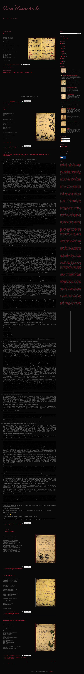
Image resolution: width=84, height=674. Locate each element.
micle (66, 240)
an (66, 170)
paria (68, 257)
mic (63, 240)
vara (76, 301)
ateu (71, 173)
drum (67, 201)
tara (60, 295)
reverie (74, 275)
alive (79, 167)
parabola (61, 257)
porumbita (78, 266)
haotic (64, 216)
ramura (62, 273)
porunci (61, 267)
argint (79, 171)
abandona (78, 163)
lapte (67, 228)
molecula (72, 242)
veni (72, 302)
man (80, 234)
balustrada (79, 174)
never (80, 247)
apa (61, 171)
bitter (62, 177)
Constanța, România (10, 67)
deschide (70, 196)
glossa (10, 102)
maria (61, 236)
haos (61, 216)
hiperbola (73, 217)
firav (64, 208)
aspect (75, 172)
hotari (77, 217)
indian (61, 222)
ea (67, 202)
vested (67, 303)
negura (75, 246)
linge (64, 230)
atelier (68, 173)
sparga (80, 288)
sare (71, 280)
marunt (79, 236)
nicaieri (62, 248)
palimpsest (72, 255)
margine (78, 235)
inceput (67, 221)
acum (73, 165)
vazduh (80, 301)
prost (79, 269)
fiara (80, 207)
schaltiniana (65, 281)
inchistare (78, 221)
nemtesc (78, 246)
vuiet (66, 305)
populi (64, 266)
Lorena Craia (65, 38)
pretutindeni (79, 267)
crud (64, 192)
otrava (79, 254)
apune (76, 171)
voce (76, 304)
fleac (71, 208)
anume (80, 170)
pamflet (67, 256)
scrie (76, 281)
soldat (62, 287)
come (71, 187)
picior (62, 262)
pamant (80, 255)
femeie (71, 207)
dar (60, 194)
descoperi (78, 196)
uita (73, 298)
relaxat (79, 274)
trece (23, 102)
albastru (68, 167)
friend (70, 209)
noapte (61, 249)
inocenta (75, 223)
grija (63, 215)
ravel (62, 274)
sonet (21, 568)
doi (67, 200)
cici (6, 147)
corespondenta (72, 189)
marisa (64, 236)
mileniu (18, 102)
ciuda (70, 186)
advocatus (67, 166)
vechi (62, 302)
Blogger (51, 671)
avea (80, 173)
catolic (7, 657)
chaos (61, 185)
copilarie (67, 189)
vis (68, 304)
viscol (71, 304)
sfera (70, 283)
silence (61, 284)
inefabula (75, 222)
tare (63, 295)
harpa (70, 216)
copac (61, 189)
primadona (68, 268)
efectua (61, 203)
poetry (62, 265)
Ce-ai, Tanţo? (69, 115)
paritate (71, 257)
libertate (75, 229)
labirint (61, 228)
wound (72, 305)
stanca (75, 289)
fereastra (74, 207)
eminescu (72, 203)
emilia (10, 613)
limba (79, 229)
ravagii (80, 273)
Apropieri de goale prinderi (72, 87)
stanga (61, 290)
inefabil (71, 222)
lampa (64, 228)
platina (79, 262)
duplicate (62, 202)
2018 (62, 58)
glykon (80, 213)
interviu (10, 524)
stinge (79, 290)
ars (60, 172)
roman (70, 276)
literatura (15, 102)
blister (72, 177)
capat (67, 181)
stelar (70, 290)
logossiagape (16, 524)
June (63, 48)
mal (74, 234)
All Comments (64, 140)
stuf (76, 291)
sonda (80, 287)
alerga (72, 167)
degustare (64, 195)
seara (69, 282)
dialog (62, 199)
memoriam (68, 239)
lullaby (68, 233)
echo (73, 202)
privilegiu (78, 268)
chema (64, 185)
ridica (61, 276)
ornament (75, 254)
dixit (60, 200)
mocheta (65, 242)
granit (73, 214)
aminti (61, 170)
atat (65, 173)
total (63, 297)
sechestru (72, 282)
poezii (15, 147)
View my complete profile (64, 148)
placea (68, 262)
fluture (78, 208)
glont (61, 213)
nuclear (77, 250)
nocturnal (75, 249)
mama (77, 234)
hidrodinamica (66, 217)
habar (76, 215)
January (64, 56)
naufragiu (61, 246)
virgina (65, 304)
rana (65, 273)
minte (62, 241)
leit (63, 229)
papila (75, 256)
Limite (68, 68)
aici (80, 166)
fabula (65, 206)
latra (72, 228)
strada (61, 291)
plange (75, 262)
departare (62, 196)
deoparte (79, 195)
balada (7, 613)
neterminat (73, 247)
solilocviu (65, 287)
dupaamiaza (79, 201)
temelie (79, 295)
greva (61, 215)
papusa (78, 256)
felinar (68, 207)
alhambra (75, 167)
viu (73, 304)
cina (60, 186)
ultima (79, 298)
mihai (71, 240)
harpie (73, 216)
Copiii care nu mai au (71, 108)
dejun (68, 195)
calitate (65, 180)
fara (74, 206)
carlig (79, 181)
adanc (76, 165)
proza (71, 270)
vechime (65, 302)
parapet (65, 257)
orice (68, 254)
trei (63, 298)
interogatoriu (74, 224)
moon (75, 242)
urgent (65, 301)
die (67, 199)
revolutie (78, 275)
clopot (76, 186)
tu (68, 298)
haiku (79, 215)
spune (65, 289)
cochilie (61, 187)
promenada (65, 269)
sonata (77, 287)
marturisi (75, 236)
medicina (61, 239)
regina (75, 274)
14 (62, 163)
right (63, 276)
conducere (65, 188)
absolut (70, 164)
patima (80, 257)
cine (65, 186)
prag (71, 267)
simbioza (70, 284)
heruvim (61, 217)
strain (64, 291)
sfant (64, 283)
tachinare (61, 294)
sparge (62, 289)
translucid (72, 297)
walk (69, 305)
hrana (80, 217)
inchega (71, 221)
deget (61, 195)
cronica (61, 192)
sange (62, 280)
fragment (65, 209)
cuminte (80, 192)
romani (73, 276)
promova (70, 269)
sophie (66, 288)
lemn (66, 229)
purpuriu (61, 272)
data (63, 194)
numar (80, 250)
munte (76, 243)
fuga (79, 209)
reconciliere (71, 274)
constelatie (70, 188)
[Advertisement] (64, 331)
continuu (78, 188)
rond (80, 276)
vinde (77, 303)
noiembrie (61, 250)
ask (72, 172)
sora (69, 288)
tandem (73, 294)
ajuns (62, 167)
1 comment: (18, 64)
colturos (68, 187)
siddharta (73, 283)
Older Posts (53, 661)
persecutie (62, 261)
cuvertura (76, 193)
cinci (63, 186)
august (77, 173)
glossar (12, 102)
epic (79, 203)
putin (64, 272)
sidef (79, 283)
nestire (69, 247)
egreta (65, 203)
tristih (66, 298)
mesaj (72, 239)
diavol (65, 199)
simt (77, 284)
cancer (76, 180)
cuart (69, 192)
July (63, 44)
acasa (61, 165)
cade (64, 179)
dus (65, 202)
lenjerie (69, 229)
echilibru (70, 202)
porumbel (74, 266)
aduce (63, 166)
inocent (71, 223)
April (63, 51)
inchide (75, 221)
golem (67, 214)
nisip (79, 248)
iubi (79, 225)
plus (69, 263)
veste (63, 303)
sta (68, 289)
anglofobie (72, 170)
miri (75, 241)
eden (79, 202)
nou (71, 250)
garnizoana (67, 210)
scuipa (21, 657)
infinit (79, 222)
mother (70, 243)
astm (61, 173)
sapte (65, 280)
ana (68, 170)
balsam (75, 174)
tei (75, 295)
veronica (78, 302)
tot (61, 297)
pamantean (63, 256)
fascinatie (78, 206)
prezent (62, 268)
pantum (71, 256)
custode (69, 193)
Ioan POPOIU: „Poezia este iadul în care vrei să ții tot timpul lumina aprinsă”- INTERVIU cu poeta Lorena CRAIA (71, 102)
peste (66, 261)
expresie (61, 206)
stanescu (78, 289)
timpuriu (73, 296)
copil (64, 189)
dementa (71, 195)
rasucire (76, 273)
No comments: (18, 566)
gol (64, 214)
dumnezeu (74, 201)
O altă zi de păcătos (70, 94)
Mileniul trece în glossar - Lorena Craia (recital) (17, 72)
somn (69, 287)
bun (73, 178)
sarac (68, 280)
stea (67, 290)
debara (69, 194)
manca (13, 657)
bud (71, 178)
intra (63, 225)
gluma (76, 213)
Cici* (4, 109)
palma (76, 255)
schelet (69, 281)
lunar (80, 233)
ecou (76, 202)
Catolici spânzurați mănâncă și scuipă (14, 620)
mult (73, 243)
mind (77, 240)
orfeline (65, 254)
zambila (75, 305)
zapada (79, 305)
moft (68, 242)
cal (69, 179)
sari (73, 280)
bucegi (76, 177)
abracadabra (62, 164)
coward (80, 189)
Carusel (5, 34)
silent (64, 284)
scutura (65, 282)
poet (80, 263)
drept (64, 201)
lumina (74, 233)
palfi (69, 255)
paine (63, 255)
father (61, 207)
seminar (80, 282)
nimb (65, 248)
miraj (73, 241)
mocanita (61, 242)
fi (77, 207)
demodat (75, 195)
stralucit (67, 291)
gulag (69, 215)
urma (70, 301)
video (25, 102)
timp (67, 296)
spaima (72, 288)
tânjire (76, 294)
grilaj (66, 215)
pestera (69, 261)
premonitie (74, 267)
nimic (72, 248)
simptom (74, 284)
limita (61, 230)
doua (76, 200)
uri (67, 301)
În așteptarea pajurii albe (71, 121)
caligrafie (61, 180)
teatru (73, 295)
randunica (68, 273)
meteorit (78, 239)
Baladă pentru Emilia (9, 575)
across (70, 165)
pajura (67, 255)
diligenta (70, 199)
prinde (72, 268)
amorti (64, 170)
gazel (79, 210)
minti (64, 241)
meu (61, 240)
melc (64, 239)
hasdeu (76, 216)
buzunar (61, 179)
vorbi (61, 305)
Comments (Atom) (11, 663)
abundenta (78, 164)
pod (74, 263)
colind (64, 187)
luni (61, 234)
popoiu (20, 524)
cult (76, 192)
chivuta (70, 185)
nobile (68, 249)
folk (80, 208)
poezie (12, 147)
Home (27, 661)
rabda (71, 272)
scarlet (61, 281)
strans (71, 291)
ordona (62, 254)
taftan (65, 294)
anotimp (76, 170)
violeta (62, 304)
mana (62, 235)
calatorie (72, 179)
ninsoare (75, 248)
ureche (62, 301)
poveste (65, 267)
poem (77, 263)
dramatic (61, 201)
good (70, 214)
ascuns (69, 172)
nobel (65, 249)
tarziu (66, 295)
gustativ (72, 215)
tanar (70, 294)
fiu (69, 208)
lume (71, 233)
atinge (74, 173)
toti (66, 297)
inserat (79, 223)
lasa (70, 228)
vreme (64, 305)
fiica (61, 208)
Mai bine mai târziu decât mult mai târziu (70, 75)
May (63, 50)
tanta (79, 294)
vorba (79, 304)
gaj (60, 210)
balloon (72, 174)
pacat (61, 255)
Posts (62, 138)
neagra (65, 246)
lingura (68, 230)
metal (75, 239)
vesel (61, 303)
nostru (68, 250)
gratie (76, 214)
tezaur (61, 296)
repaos (67, 275)
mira (70, 241)
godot (62, 214)
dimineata (74, 199)
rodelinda (66, 276)
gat (75, 210)
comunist (78, 187)
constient (74, 188)
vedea (69, 302)
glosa (7, 102)
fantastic (71, 206)
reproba (70, 275)
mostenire (66, 243)
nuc (73, 250)
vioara (80, 303)
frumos (73, 209)
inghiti (67, 223)
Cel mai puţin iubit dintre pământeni (73, 80)
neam (68, 246)
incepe (64, 221)
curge (66, 193)
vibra (69, 303)
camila (72, 180)
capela (71, 181)
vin (74, 303)
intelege (65, 224)
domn (73, 200)
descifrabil (74, 196)
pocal (72, 263)
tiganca (64, 296)
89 (74, 163)
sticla (76, 290)
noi (79, 249)
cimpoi (79, 185)
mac (64, 234)
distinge (78, 199)
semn (62, 283)
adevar (79, 165)
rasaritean (72, 273)
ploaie (63, 263)
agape (7, 524)
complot (74, 187)
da (79, 193)
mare (75, 235)
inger (64, 223)
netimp (77, 247)
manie (68, 235)
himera (70, 217)
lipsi (75, 230)
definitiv (79, 194)
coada (79, 186)
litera (78, 230)
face (68, 206)
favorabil (64, 207)
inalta (61, 221)
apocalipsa (65, 171)
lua (65, 233)
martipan (71, 236)
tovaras (69, 297)
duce (70, 201)
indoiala (64, 222)
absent (66, 164)
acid (66, 165)
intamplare (61, 224)
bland (69, 177)
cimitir (76, 185)
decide (72, 194)
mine (80, 240)
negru (71, 246)
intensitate (69, 224)
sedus (76, 282)
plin (60, 263)
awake (62, 174)
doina (70, 200)
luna (77, 233)
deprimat (66, 196)
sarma (76, 280)
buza (79, 178)
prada (68, 267)
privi (75, 268)
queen (68, 272)
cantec (64, 181)
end (76, 203)
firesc (67, 208)
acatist (64, 165)
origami (72, 254)
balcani (69, 174)
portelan (18, 568)
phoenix (77, 261)
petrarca (73, 261)
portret (71, 266)
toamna (79, 296)
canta (61, 181)
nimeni (69, 248)
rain (76, 272)
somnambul (73, 287)
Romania (77, 276)
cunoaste (62, 193)
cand (79, 180)
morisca (62, 243)
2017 (62, 60)
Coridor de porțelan (9, 531)
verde (75, 302)
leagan (75, 228)
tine (76, 296)
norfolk (65, 250)
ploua (66, 263)
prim (65, 268)
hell (79, 216)
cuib (74, 192)
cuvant (73, 193)
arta (62, 172)
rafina (74, 272)
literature (72, 232)
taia (67, 294)
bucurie (68, 178)
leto (72, 229)
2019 (62, 43)
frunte (76, 209)
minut (67, 241)
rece (64, 274)
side (76, 283)
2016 (62, 61)
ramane (79, 272)
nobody (72, 249)
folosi (62, 209)
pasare (77, 257)
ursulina (74, 301)
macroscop (67, 234)
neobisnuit (65, 247)
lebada (79, 228)
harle (66, 216)
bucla (79, 177)
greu (79, 214)
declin (75, 194)
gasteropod (72, 210)
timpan (70, 296)
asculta (66, 172)
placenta (72, 262)
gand (63, 210)
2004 (62, 63)
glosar (67, 213)
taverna (69, 295)
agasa (78, 166)
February (64, 54)
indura (68, 222)
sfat (67, 283)
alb (64, 167)
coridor (7, 568)
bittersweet (65, 177)
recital (21, 102)
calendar (78, 179)
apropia (73, 171)
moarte (78, 241)
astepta (78, 172)
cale (75, 179)
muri (79, 243)
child (67, 185)
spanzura (23, 657)
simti (80, 284)
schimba (72, 281)
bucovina (61, 178)
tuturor (71, 298)
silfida (67, 284)
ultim (76, 298)
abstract (74, 164)
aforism (71, 166)
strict (73, 291)
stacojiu (71, 289)
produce (61, 269)
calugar (69, 180)
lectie (61, 229)
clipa (73, 186)
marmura (67, 236)
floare (74, 208)
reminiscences (62, 275)
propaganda (75, 269)
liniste (72, 230)
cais (67, 179)
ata (63, 173)
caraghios (75, 181)
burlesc (76, 178)
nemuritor (61, 247)
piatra (80, 261)
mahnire (71, 234)
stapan (65, 290)
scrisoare (79, 281)
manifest (71, 235)
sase (79, 280)
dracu (79, 200)
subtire (79, 291)
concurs (61, 188)
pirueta (65, 262)
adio (60, 166)
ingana (61, 223)
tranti (76, 297)
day (65, 194)
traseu (79, 297)
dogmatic (64, 200)
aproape (69, 171)
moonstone (79, 242)
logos (12, 524)
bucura (65, 178)
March (63, 53)
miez (68, 240)
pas (73, 257)
